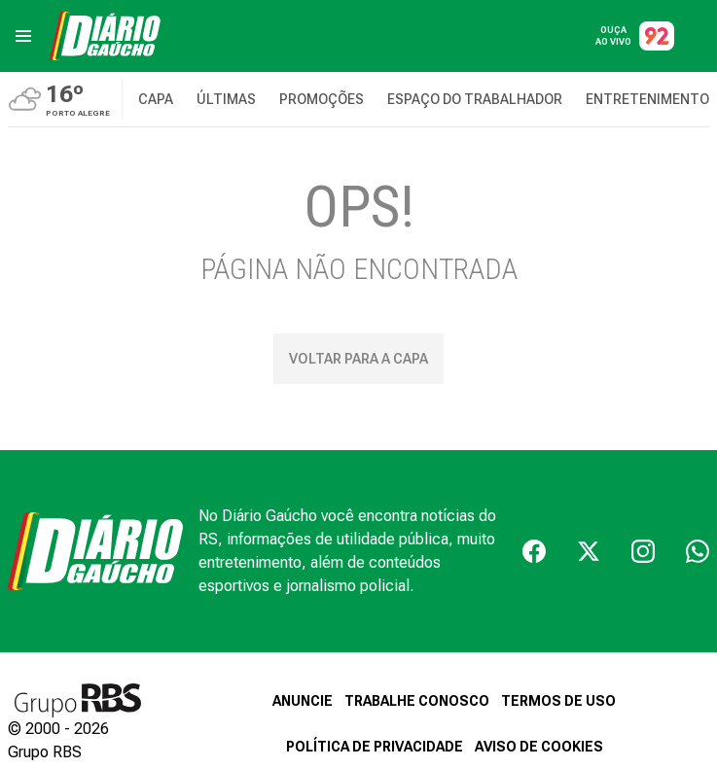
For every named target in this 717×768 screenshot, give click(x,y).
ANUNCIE (302, 701)
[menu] (23, 36)
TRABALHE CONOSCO (416, 701)
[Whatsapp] (697, 551)
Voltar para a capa (358, 359)
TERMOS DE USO (558, 701)
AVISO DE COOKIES (539, 746)
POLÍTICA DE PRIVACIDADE (374, 746)
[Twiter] (588, 551)
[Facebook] (534, 551)
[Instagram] (643, 551)
